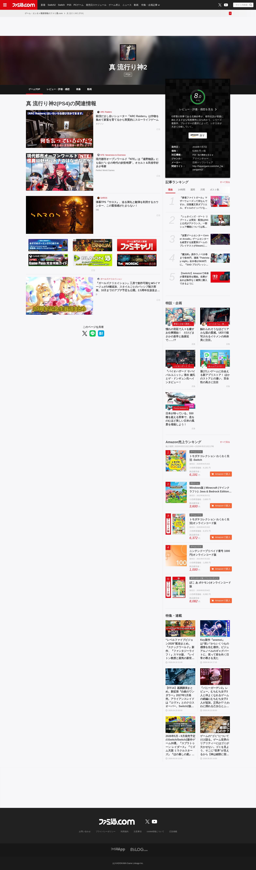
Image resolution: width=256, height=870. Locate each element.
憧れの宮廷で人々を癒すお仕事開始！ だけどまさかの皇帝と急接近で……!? (180, 334)
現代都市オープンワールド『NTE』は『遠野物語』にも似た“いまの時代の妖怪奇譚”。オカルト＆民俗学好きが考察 (127, 163)
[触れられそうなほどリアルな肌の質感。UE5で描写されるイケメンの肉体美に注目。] (215, 316)
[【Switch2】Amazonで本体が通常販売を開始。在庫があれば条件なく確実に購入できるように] (220, 277)
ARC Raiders (106, 112)
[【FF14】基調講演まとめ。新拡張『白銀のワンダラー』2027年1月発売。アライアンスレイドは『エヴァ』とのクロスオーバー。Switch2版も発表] (180, 676)
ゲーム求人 (114, 5)
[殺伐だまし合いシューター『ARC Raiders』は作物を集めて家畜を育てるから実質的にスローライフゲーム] (59, 129)
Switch (61, 5)
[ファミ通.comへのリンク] (24, 5)
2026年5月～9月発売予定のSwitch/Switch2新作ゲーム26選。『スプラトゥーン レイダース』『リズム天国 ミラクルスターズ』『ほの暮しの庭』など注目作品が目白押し (180, 745)
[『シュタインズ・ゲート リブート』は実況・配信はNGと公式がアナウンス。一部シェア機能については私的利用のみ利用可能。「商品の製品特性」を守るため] (220, 220)
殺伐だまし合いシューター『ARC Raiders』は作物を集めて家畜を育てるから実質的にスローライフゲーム (127, 118)
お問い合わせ (85, 831)
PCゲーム (79, 5)
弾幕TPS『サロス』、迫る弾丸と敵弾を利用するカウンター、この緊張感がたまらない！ (127, 204)
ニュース (127, 5)
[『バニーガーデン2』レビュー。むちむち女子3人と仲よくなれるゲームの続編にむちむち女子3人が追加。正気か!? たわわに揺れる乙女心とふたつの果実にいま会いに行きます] (215, 676)
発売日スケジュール (96, 5)
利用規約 (124, 831)
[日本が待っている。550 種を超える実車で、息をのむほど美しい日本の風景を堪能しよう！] (180, 400)
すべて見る (225, 182)
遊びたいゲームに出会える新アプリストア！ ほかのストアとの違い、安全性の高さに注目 (215, 377)
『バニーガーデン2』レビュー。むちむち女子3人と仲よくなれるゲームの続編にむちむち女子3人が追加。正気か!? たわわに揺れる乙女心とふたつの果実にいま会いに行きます (215, 697)
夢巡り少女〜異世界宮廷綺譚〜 (184, 324)
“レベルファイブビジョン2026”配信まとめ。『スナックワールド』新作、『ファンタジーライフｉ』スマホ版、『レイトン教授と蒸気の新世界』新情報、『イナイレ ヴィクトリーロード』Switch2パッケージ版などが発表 (180, 649)
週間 (192, 189)
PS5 (69, 5)
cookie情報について (155, 831)
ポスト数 (214, 189)
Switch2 (52, 5)
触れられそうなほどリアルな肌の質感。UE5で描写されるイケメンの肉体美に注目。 (214, 334)
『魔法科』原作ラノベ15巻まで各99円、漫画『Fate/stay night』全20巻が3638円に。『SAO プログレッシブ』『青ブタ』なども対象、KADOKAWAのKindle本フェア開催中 (194, 259)
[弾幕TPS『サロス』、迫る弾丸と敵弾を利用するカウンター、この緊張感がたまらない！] (59, 215)
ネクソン (100, 124)
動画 (136, 5)
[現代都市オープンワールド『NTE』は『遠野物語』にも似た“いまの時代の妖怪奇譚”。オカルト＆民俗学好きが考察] (59, 172)
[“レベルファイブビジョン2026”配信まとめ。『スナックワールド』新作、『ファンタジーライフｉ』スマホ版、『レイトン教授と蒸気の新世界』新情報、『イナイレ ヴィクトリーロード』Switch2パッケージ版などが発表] (180, 628)
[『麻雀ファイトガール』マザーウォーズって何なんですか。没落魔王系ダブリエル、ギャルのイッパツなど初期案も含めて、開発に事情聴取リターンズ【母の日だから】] (220, 201)
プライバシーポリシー (105, 831)
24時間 (181, 189)
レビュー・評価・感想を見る (196, 109)
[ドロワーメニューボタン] (5, 5)
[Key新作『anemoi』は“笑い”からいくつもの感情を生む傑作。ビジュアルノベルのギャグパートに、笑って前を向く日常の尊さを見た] (215, 628)
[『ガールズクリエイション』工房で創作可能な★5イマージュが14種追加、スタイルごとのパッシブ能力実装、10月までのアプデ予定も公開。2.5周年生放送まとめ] (59, 296)
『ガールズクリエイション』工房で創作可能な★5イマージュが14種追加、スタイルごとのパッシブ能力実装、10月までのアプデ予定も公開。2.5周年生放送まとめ (128, 287)
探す (202, 135)
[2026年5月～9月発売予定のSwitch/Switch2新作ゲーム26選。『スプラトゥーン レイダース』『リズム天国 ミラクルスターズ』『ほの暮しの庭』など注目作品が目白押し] (180, 724)
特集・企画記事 (149, 5)
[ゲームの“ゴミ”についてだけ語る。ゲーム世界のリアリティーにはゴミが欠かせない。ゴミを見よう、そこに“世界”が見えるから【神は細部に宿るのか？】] (215, 724)
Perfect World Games (105, 170)
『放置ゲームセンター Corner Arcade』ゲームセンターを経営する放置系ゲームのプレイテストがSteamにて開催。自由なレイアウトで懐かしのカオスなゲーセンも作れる (194, 241)
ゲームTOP (34, 89)
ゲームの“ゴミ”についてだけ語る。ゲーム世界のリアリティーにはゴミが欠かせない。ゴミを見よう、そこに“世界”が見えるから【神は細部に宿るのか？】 (214, 745)
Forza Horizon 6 (181, 408)
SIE (97, 210)
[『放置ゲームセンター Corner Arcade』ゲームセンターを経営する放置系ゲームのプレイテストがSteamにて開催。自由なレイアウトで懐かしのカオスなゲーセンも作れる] (220, 239)
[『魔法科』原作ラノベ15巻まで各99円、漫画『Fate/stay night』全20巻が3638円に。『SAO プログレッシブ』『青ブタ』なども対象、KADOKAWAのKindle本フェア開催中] (220, 258)
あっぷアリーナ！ (216, 366)
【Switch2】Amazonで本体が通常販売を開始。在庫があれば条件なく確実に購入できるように (194, 278)
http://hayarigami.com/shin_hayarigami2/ (207, 168)
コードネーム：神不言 (218, 324)
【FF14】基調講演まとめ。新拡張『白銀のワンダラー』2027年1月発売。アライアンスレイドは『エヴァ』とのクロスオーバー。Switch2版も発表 (180, 697)
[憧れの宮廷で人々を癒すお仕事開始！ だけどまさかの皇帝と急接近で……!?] (180, 316)
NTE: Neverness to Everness (113, 155)
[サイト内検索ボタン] (243, 5)
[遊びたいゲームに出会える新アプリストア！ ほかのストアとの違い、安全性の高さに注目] (215, 358)
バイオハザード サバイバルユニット (184, 366)
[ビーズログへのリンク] (139, 849)
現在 (170, 189)
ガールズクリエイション (111, 279)
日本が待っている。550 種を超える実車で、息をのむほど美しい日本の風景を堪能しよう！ (180, 419)
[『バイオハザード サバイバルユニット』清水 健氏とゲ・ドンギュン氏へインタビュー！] (180, 358)
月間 (202, 189)
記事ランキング (177, 182)
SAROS (103, 198)
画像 (78, 89)
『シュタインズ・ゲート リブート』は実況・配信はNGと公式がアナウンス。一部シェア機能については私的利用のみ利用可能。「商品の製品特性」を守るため (194, 222)
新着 (43, 5)
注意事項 (138, 831)
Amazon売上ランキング (183, 442)
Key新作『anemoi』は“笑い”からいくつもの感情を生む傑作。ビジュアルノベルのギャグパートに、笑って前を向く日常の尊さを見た (214, 649)
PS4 (128, 74)
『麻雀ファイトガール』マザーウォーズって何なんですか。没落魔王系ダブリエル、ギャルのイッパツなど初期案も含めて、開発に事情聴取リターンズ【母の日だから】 (193, 203)
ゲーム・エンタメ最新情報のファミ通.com (44, 13)
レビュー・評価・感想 (58, 89)
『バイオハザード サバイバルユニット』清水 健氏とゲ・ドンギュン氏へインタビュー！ (180, 377)
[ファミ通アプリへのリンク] (118, 849)
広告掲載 (173, 831)
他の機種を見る (204, 155)
